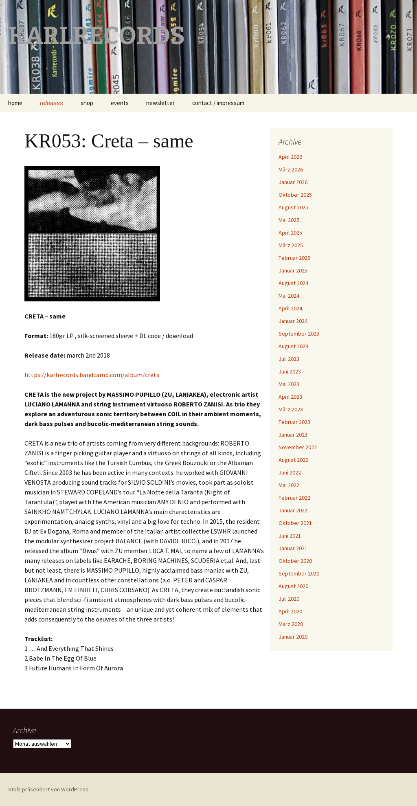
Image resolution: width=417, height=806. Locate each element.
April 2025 (290, 232)
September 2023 (299, 333)
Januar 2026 (293, 182)
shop (87, 103)
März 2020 (291, 624)
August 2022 (293, 459)
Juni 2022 (290, 472)
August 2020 (293, 586)
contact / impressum (218, 103)
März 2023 (291, 409)
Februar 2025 (294, 257)
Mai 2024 (289, 295)
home (15, 103)
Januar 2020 (293, 636)
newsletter (160, 103)
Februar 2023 (294, 422)
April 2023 (290, 396)
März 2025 (291, 245)
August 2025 (293, 207)
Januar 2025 (293, 270)
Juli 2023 (289, 358)
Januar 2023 (293, 434)
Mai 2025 (289, 220)
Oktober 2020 (295, 560)
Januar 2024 (293, 321)
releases (51, 102)
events (120, 103)
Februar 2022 (294, 497)
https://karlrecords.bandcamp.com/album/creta (92, 375)
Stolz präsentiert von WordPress (48, 789)
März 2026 (291, 169)
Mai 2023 (289, 384)
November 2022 (298, 447)
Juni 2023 (290, 371)
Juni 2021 (290, 535)
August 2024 (293, 283)
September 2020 (299, 573)
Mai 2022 (289, 485)
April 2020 (290, 611)
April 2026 (290, 156)
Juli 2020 (289, 598)
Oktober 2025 (295, 194)
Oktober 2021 (295, 523)
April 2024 (290, 308)
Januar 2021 (293, 548)
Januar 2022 (293, 510)
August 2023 (293, 346)
